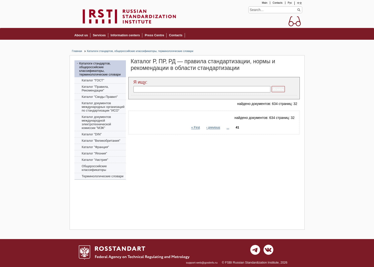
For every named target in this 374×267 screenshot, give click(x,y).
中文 (299, 3)
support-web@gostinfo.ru (201, 262)
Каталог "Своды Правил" (100, 97)
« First (195, 127)
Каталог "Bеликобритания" (101, 140)
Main (264, 2)
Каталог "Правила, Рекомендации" (95, 88)
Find (299, 10)
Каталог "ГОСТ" (93, 80)
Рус (290, 2)
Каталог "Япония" (94, 153)
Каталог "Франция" (95, 147)
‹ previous (213, 127)
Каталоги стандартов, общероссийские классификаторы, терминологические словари (140, 51)
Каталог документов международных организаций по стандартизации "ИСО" (103, 106)
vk (268, 251)
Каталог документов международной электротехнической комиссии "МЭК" (96, 122)
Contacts (277, 2)
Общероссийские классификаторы (94, 168)
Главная (77, 51)
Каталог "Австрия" (95, 160)
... (228, 127)
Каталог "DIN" (92, 134)
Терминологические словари (103, 176)
